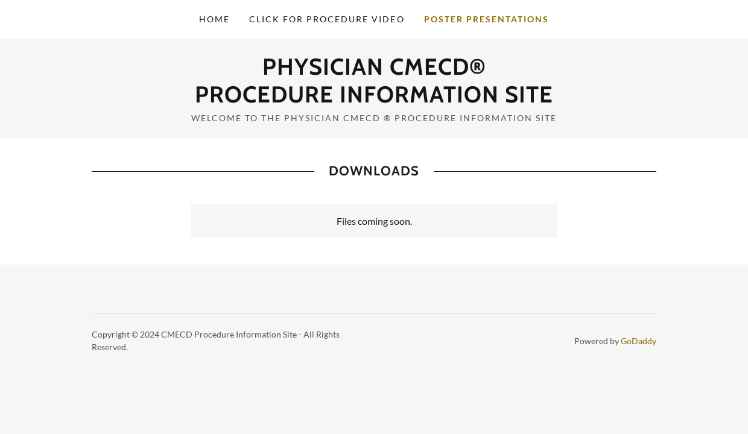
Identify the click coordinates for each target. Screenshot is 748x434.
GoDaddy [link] (638, 341)
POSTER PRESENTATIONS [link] (486, 19)
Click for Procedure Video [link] (326, 19)
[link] (374, 98)
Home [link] (214, 19)
